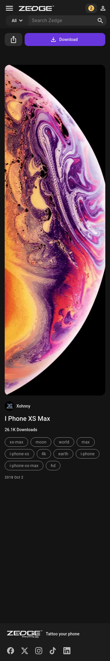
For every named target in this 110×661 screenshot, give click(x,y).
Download (64, 39)
